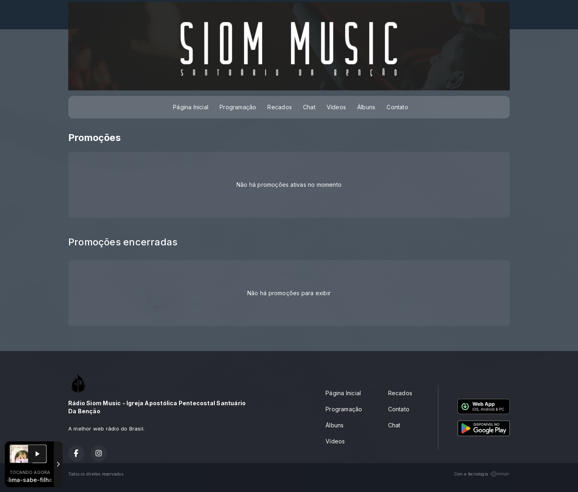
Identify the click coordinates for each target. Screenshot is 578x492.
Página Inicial (190, 107)
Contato (397, 107)
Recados (279, 107)
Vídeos (336, 107)
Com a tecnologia (482, 474)
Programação (238, 107)
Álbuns (366, 107)
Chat (309, 107)
